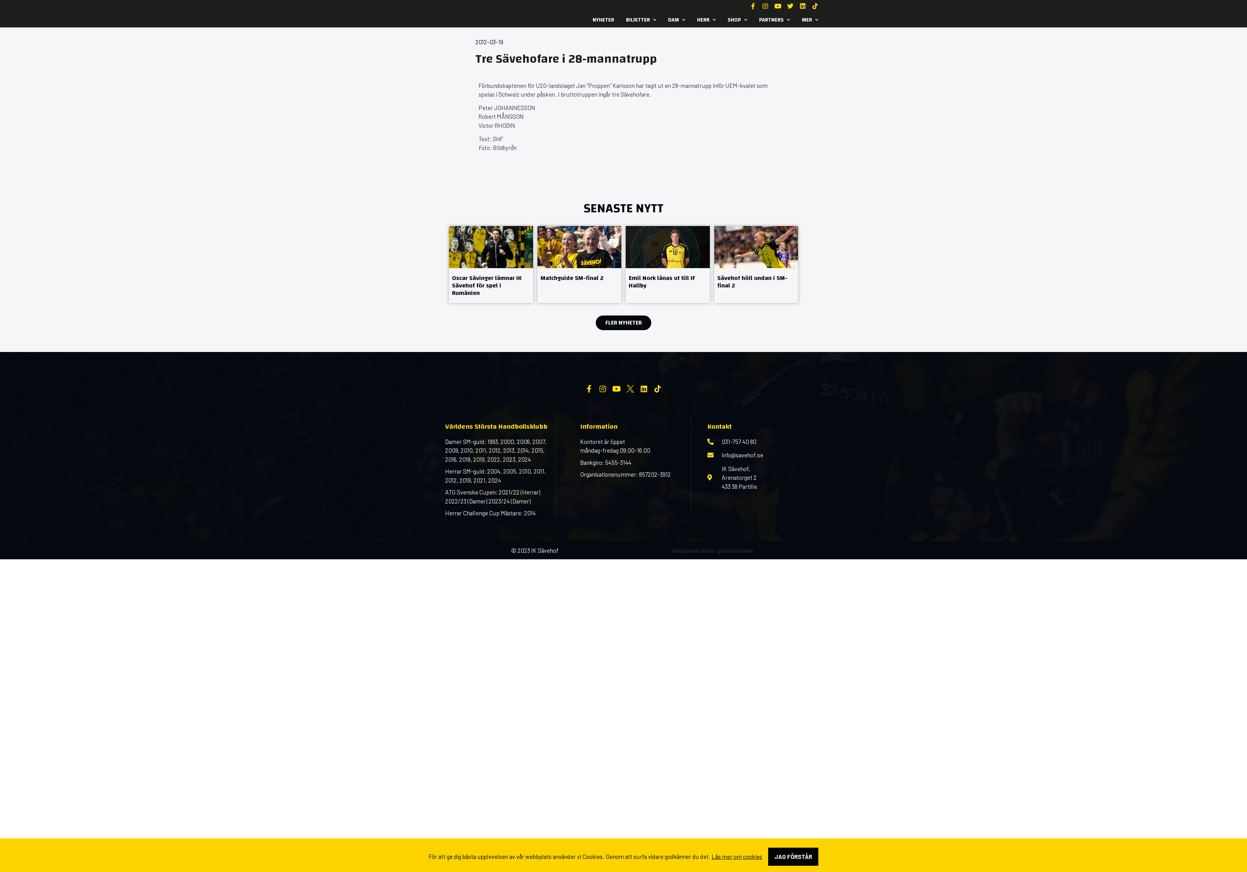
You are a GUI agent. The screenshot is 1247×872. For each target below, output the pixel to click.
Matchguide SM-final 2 (572, 278)
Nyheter (603, 20)
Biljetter (641, 20)
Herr (706, 20)
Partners (774, 20)
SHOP (737, 20)
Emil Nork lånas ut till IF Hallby (662, 281)
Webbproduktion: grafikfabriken (712, 600)
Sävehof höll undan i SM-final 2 (752, 281)
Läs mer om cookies (737, 856)
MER (810, 20)
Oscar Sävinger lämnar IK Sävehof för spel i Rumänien (487, 285)
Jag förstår (793, 856)
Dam (676, 20)
